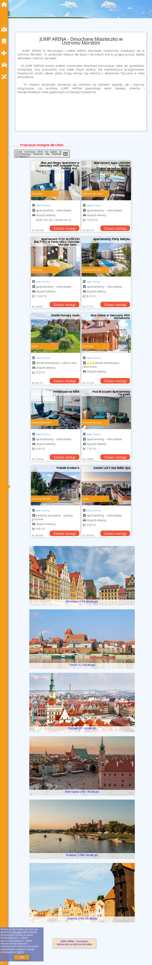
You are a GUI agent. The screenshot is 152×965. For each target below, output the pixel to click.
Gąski (35, 346)
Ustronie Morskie (92, 193)
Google (17, 932)
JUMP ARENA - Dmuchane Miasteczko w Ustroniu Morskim (74, 943)
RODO (20, 952)
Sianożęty (37, 193)
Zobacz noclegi (64, 228)
